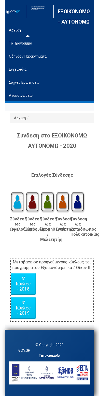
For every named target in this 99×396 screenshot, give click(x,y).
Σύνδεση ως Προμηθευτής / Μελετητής (47, 229)
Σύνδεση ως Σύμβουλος (32, 224)
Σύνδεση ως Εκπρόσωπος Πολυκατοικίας (78, 227)
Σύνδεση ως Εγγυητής (62, 224)
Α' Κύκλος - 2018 (23, 284)
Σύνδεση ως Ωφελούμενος (17, 224)
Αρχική (20, 118)
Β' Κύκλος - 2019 (23, 308)
